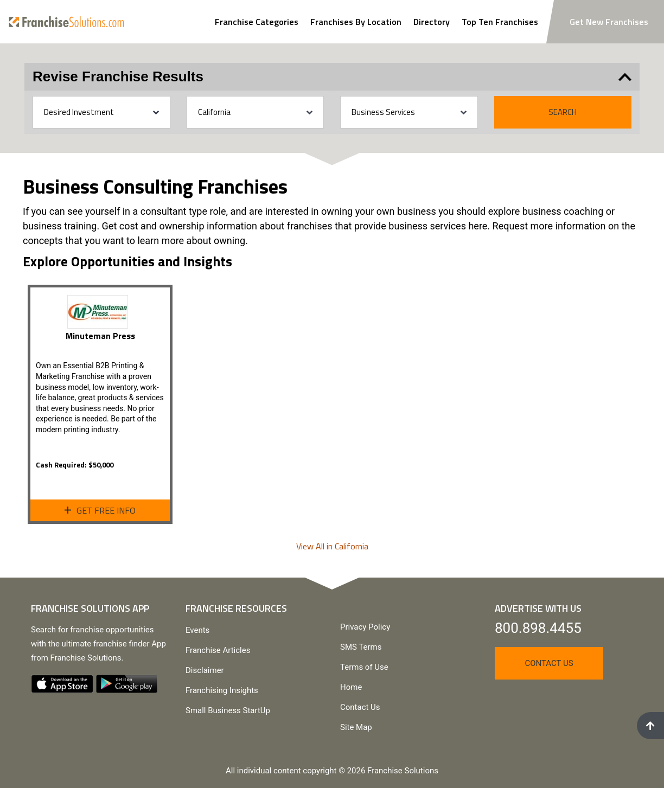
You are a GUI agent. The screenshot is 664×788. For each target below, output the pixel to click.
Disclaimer (205, 670)
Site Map (356, 727)
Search (562, 112)
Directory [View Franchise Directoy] (431, 21)
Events (197, 630)
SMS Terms (360, 647)
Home (351, 687)
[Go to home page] (66, 21)
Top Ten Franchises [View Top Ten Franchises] (500, 21)
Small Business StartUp (228, 710)
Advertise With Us (538, 608)
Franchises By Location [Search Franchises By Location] (355, 21)
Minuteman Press (100, 335)
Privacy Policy (365, 627)
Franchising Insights (222, 690)
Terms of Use (364, 667)
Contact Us (360, 707)
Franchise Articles (218, 650)
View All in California (332, 546)
